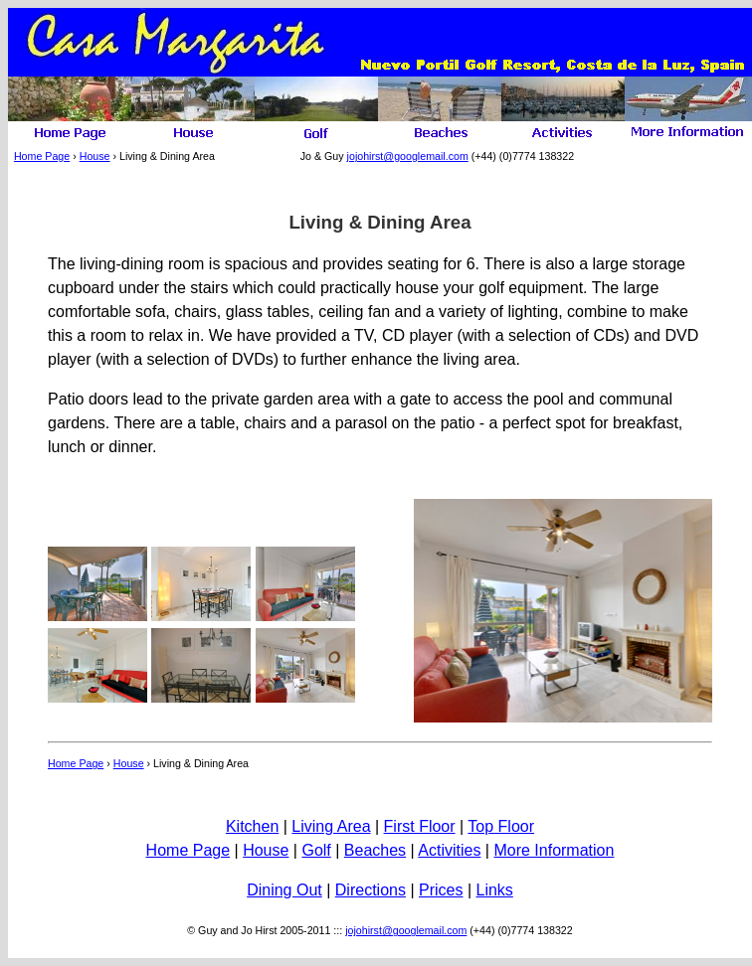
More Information (553, 850)
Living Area (330, 826)
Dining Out (284, 890)
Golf (315, 850)
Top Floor (501, 826)
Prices (441, 890)
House (95, 156)
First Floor (420, 826)
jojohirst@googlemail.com (408, 156)
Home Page (42, 156)
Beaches (375, 850)
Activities (449, 850)
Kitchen (252, 826)
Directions (370, 890)
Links (493, 890)
